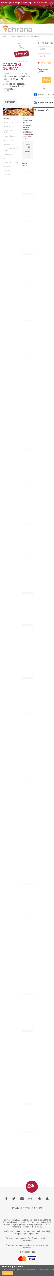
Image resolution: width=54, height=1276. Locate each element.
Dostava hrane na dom (16, 1238)
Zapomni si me (46, 64)
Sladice (8, 174)
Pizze (6, 118)
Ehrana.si (6, 37)
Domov (18, 1231)
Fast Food (45, 1224)
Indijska (38, 1227)
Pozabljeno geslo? (43, 70)
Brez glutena (33, 1222)
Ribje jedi (8, 158)
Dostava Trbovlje (18, 37)
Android (39, 2)
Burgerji (8, 126)
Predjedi (8, 140)
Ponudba (10, 102)
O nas (36, 1233)
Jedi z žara (9, 136)
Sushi (29, 1224)
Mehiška (6, 1224)
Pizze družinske (12, 122)
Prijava (46, 80)
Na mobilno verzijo (27, 1252)
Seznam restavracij (31, 1231)
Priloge (8, 166)
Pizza (13, 1220)
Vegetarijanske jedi (12, 149)
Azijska (20, 1220)
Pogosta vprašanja (23, 1233)
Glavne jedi (9, 144)
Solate (7, 170)
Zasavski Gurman (33, 37)
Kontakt (45, 1231)
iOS (48, 2)
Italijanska (45, 1222)
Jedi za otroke (11, 162)
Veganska (16, 1227)
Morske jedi (28, 1227)
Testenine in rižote (10, 131)
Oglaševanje (33, 1238)
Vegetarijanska (18, 1224)
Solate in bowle (19, 1222)
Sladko (36, 1224)
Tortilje (8, 154)
